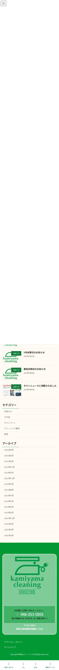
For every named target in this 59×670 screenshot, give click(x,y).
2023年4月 (9, 507)
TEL (23, 665)
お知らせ (8, 411)
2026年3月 (9, 450)
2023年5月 (9, 501)
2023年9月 (9, 484)
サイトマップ (10, 647)
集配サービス (50, 665)
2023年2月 (9, 512)
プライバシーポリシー (13, 642)
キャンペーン (9, 423)
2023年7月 (9, 495)
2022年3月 (9, 535)
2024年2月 (9, 472)
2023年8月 (9, 490)
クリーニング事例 (11, 428)
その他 (7, 417)
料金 (36, 665)
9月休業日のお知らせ (34, 352)
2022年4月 (9, 529)
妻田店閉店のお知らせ (35, 369)
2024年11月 (9, 467)
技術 (6, 434)
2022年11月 (9, 518)
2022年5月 (9, 524)
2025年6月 (9, 461)
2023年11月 (9, 478)
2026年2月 (9, 455)
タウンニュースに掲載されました (40, 385)
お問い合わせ (8, 665)
